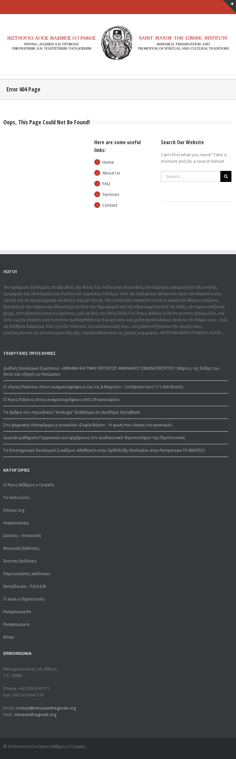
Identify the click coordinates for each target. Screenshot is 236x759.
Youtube (225, 747)
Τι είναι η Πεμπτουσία (24, 599)
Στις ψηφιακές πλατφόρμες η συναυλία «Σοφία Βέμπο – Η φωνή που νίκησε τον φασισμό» (87, 425)
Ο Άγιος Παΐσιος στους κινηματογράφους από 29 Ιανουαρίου (61, 399)
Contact (109, 205)
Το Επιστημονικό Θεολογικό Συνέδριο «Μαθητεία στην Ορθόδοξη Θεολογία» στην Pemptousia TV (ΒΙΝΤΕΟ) (103, 450)
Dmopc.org (13, 510)
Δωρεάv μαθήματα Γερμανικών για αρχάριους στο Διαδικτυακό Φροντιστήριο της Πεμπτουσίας (94, 437)
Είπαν (8, 637)
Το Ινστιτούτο (16, 497)
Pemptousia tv (16, 624)
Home (108, 162)
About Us (111, 173)
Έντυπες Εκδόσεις (20, 561)
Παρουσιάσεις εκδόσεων (26, 573)
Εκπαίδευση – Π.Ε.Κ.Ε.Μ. (25, 586)
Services (110, 194)
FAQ (106, 183)
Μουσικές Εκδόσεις (21, 548)
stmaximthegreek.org (35, 714)
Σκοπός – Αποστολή (22, 535)
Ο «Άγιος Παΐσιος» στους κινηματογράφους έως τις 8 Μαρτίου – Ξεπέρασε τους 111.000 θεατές (93, 387)
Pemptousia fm (17, 611)
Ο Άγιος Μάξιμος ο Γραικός (28, 485)
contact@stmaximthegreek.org (46, 708)
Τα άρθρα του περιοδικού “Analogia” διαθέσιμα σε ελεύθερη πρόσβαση (71, 412)
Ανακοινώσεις (16, 523)
